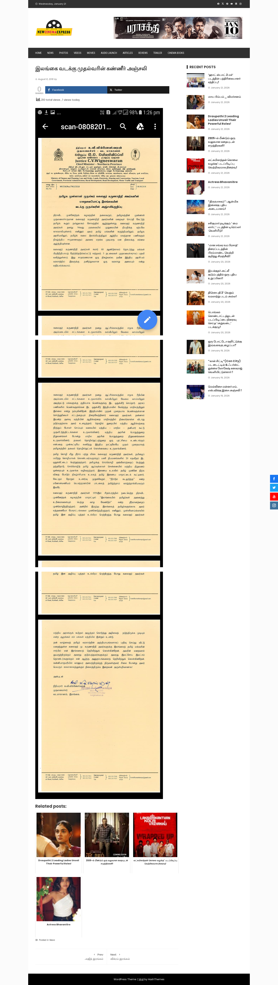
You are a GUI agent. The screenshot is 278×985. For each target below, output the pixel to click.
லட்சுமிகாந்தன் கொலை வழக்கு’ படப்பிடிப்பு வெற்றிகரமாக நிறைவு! (223, 163)
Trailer (157, 53)
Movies (91, 53)
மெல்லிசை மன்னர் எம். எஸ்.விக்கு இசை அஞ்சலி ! (225, 388)
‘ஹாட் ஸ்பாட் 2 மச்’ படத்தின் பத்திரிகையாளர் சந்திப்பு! (224, 78)
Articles (128, 53)
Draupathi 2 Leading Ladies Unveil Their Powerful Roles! (223, 120)
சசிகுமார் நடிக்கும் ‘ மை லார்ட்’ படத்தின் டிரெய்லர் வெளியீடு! (224, 227)
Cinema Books (176, 53)
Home (38, 53)
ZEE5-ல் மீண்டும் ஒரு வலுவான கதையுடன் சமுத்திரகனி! (221, 142)
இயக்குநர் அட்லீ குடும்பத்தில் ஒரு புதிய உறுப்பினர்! (222, 274)
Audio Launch (109, 53)
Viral (141, 979)
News (50, 53)
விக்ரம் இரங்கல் (142, 956)
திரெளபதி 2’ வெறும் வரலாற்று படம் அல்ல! (222, 294)
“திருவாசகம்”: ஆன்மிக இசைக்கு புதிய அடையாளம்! (223, 205)
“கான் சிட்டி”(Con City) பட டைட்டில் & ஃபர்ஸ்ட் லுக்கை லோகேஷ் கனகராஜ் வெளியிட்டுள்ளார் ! (225, 366)
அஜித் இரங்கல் (71, 956)
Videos (77, 53)
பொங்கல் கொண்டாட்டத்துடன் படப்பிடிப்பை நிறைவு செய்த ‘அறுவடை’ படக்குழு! (222, 319)
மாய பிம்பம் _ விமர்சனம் (224, 97)
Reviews (143, 53)
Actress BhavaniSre (223, 182)
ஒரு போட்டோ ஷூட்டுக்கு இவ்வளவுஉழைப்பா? (225, 343)
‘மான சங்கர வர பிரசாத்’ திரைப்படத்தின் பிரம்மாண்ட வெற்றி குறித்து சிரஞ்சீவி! (223, 250)
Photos (63, 53)
